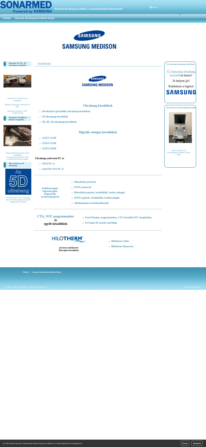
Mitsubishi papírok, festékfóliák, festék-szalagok (99, 192)
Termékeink (44, 63)
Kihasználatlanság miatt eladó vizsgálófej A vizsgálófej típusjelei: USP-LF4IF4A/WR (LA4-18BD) (17, 156)
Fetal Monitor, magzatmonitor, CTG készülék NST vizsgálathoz (118, 217)
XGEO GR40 (49, 148)
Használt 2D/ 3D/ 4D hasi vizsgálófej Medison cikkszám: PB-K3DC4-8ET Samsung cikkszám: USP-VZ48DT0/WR (17, 105)
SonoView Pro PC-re (53, 169)
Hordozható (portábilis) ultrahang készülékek (66, 111)
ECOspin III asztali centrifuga (101, 222)
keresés (155, 7)
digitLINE (197, 287)
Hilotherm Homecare (122, 246)
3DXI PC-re (48, 163)
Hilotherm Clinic (120, 241)
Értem (185, 443)
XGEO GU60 (49, 143)
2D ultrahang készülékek (55, 116)
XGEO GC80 (49, 138)
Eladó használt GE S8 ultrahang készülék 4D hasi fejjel (179, 152)
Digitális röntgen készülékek (98, 132)
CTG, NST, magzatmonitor (55, 216)
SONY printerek (82, 187)
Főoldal (7, 18)
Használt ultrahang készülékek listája (34, 18)
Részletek (197, 443)
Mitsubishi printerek (85, 182)
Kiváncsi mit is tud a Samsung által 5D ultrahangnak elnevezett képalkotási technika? (18, 199)
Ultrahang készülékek (98, 105)
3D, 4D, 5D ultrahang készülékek (59, 122)
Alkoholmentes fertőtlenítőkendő (91, 203)
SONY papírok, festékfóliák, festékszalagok (97, 197)
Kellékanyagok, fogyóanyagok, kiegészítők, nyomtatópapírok (50, 192)
